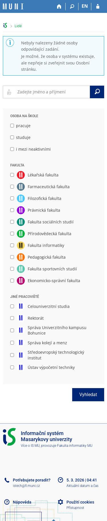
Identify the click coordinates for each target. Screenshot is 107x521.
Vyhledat (88, 394)
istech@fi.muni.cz (26, 486)
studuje (20, 137)
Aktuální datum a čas (82, 486)
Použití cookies (80, 502)
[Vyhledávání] (72, 6)
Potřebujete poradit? (32, 480)
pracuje (20, 125)
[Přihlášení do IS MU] (97, 6)
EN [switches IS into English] (85, 6)
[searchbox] (52, 92)
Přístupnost (75, 508)
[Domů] (59, 6)
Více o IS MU (30, 446)
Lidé (18, 25)
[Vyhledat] (97, 92)
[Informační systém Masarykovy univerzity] (13, 6)
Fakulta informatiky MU (74, 446)
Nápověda (22, 502)
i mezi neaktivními (30, 149)
